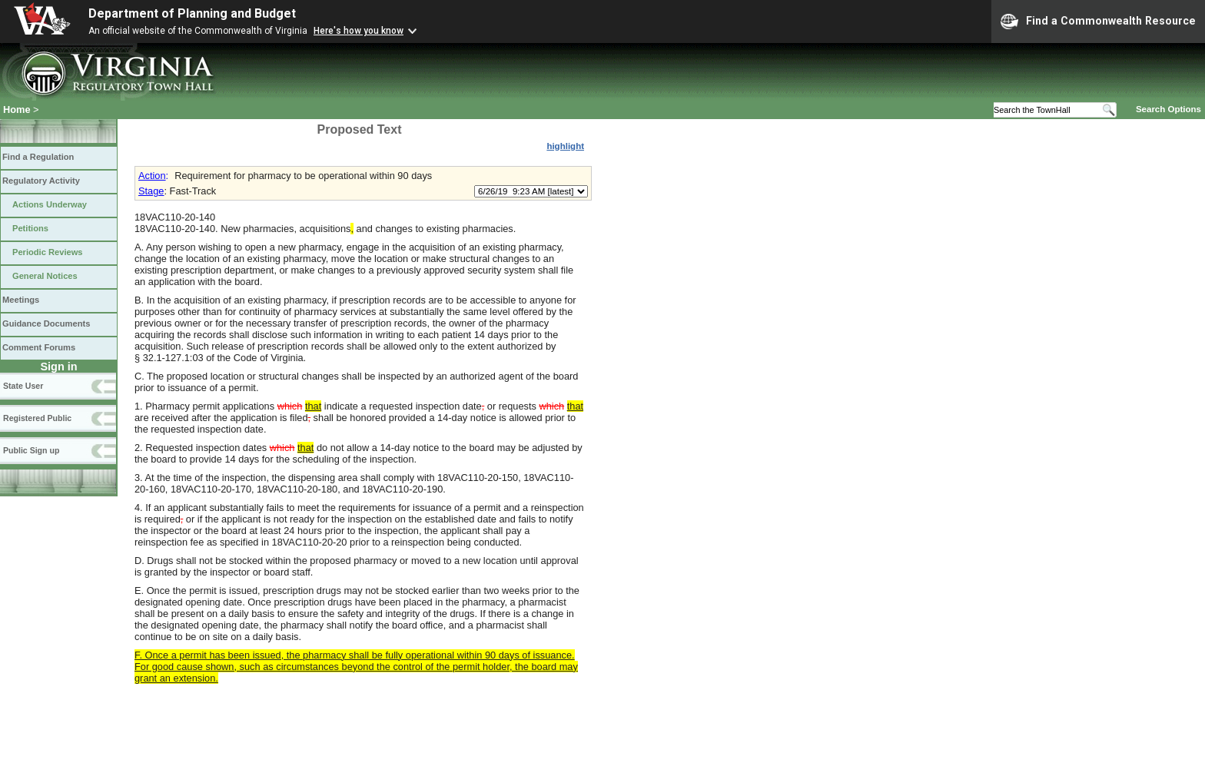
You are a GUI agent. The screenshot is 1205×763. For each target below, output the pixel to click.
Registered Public (37, 418)
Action (152, 175)
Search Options (1168, 109)
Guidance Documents (46, 323)
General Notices (45, 275)
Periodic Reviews (47, 252)
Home (17, 109)
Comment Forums (38, 347)
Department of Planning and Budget (192, 13)
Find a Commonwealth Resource (1098, 21)
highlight (565, 146)
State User (23, 385)
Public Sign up (31, 450)
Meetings (20, 299)
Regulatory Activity (41, 180)
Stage (151, 191)
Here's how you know (358, 30)
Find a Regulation (38, 156)
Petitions (30, 228)
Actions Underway (49, 204)
